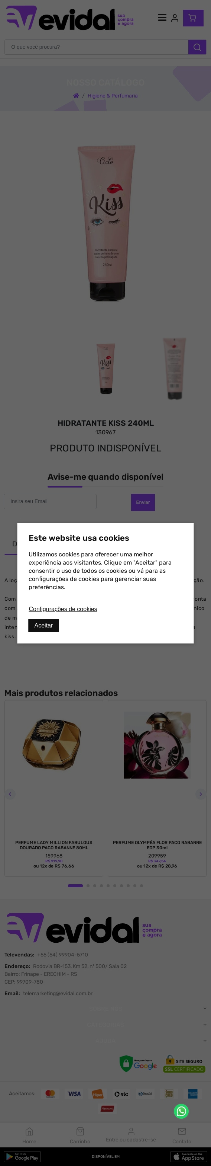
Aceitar (44, 625)
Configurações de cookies (63, 609)
